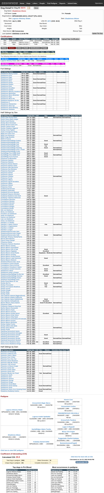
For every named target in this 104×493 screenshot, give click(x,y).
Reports (62, 3)
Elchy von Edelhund (7, 212)
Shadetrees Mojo (6, 97)
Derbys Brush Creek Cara (9, 124)
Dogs (28, 3)
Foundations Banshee (8, 199)
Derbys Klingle (5, 290)
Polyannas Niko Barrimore (9, 167)
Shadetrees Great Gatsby (9, 385)
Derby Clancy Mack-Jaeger (9, 119)
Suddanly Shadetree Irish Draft (11, 196)
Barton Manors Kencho (8, 311)
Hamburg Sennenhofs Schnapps (11, 333)
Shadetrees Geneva (7, 378)
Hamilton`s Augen (7, 229)
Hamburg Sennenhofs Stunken (11, 340)
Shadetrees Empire (7, 84)
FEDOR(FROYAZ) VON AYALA (68, 413)
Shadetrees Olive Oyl (8, 106)
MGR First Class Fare (8, 133)
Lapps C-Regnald (68, 427)
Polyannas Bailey (6, 242)
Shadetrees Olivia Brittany (9, 107)
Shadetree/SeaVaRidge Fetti (10, 144)
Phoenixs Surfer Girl (7, 368)
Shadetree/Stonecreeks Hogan (11, 233)
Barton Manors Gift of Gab (9, 249)
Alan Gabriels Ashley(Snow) (10, 301)
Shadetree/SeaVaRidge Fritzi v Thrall (13, 149)
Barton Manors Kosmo (8, 320)
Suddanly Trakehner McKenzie (11, 197)
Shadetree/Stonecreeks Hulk (10, 235)
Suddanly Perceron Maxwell (10, 192)
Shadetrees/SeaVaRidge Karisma (11, 276)
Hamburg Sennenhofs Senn (10, 336)
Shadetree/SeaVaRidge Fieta (10, 146)
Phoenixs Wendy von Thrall (10, 373)
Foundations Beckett (7, 203)
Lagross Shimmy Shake (21, 18)
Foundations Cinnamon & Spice (11, 267)
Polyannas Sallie (6, 304)
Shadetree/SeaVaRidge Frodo (10, 151)
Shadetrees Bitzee (72, 18)
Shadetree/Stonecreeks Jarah (10, 262)
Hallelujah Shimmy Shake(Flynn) (11, 237)
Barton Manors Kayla (8, 310)
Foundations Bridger (7, 206)
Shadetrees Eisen (6, 79)
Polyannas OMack (7, 180)
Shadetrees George (7, 380)
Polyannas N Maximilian (8, 158)
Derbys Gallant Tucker (8, 324)
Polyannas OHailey (7, 176)
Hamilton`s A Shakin (7, 222)
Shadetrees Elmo (6, 81)
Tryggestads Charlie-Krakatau (68, 438)
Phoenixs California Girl (8, 353)
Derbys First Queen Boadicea (10, 286)
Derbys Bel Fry (6, 283)
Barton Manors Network (8, 260)
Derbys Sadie (5, 294)
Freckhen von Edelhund (8, 213)
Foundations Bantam (7, 201)
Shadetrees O (5, 102)
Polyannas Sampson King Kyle (11, 306)
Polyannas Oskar (6, 187)
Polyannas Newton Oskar (9, 165)
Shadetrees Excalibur (8, 88)
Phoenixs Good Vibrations (9, 361)
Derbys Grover (5, 288)
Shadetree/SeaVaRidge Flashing (11, 148)
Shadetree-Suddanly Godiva (10, 391)
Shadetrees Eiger (6, 77)
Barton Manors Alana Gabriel (10, 302)
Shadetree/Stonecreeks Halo (10, 231)
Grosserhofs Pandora (68, 420)
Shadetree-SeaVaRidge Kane (10, 279)
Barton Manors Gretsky (8, 254)
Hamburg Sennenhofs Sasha (10, 331)
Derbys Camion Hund (8, 126)
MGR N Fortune (6, 139)
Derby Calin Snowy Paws (9, 117)
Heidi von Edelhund (7, 215)
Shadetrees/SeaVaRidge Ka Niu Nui (12, 274)
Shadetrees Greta (6, 387)
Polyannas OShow (7, 185)
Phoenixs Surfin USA (8, 371)
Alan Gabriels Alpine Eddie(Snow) (12, 299)
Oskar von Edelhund (7, 221)
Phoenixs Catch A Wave (8, 355)
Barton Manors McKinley (9, 322)
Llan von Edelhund (7, 219)
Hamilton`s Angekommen (9, 226)
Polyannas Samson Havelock (10, 244)
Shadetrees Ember (7, 82)
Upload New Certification (70, 39)
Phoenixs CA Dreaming (8, 352)
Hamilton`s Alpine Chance (9, 224)
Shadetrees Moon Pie (8, 98)
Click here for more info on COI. (82, 457)
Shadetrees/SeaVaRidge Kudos (11, 278)
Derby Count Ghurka (7, 121)
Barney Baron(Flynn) (7, 238)
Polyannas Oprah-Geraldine (10, 181)
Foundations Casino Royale (10, 263)
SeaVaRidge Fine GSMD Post (10, 155)
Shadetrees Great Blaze (8, 384)
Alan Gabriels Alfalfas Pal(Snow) (11, 297)
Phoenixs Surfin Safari (8, 369)
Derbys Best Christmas (8, 123)
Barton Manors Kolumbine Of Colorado (13, 319)
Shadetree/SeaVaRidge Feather (11, 140)
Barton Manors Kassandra (9, 308)
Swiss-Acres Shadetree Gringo (11, 343)
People (42, 3)
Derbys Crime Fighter (8, 130)
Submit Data (72, 3)
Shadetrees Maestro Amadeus (10, 91)
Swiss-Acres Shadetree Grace (10, 342)
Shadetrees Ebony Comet (9, 73)
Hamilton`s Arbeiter (7, 228)
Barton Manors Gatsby (8, 245)
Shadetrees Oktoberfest (8, 104)
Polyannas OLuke (6, 178)
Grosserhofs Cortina (68, 406)
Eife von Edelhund (7, 210)
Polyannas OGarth (7, 174)
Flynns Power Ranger (8, 240)
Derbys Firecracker (7, 285)
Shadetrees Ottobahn (8, 109)
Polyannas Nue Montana (9, 169)
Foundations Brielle (7, 208)
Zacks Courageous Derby (9, 132)
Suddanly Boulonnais (8, 189)
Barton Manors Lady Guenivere (11, 258)
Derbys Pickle (5, 329)
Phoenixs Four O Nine (8, 357)
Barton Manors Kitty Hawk (9, 317)
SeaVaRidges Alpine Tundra (41, 429)
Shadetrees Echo (6, 75)
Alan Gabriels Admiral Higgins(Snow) (13, 295)
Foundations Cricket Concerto (10, 269)
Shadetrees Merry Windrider (10, 95)
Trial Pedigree (52, 3)
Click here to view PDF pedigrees (12, 450)
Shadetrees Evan (6, 86)
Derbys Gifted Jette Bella (9, 326)
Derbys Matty (5, 292)
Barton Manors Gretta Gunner (10, 256)
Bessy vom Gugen (68, 431)
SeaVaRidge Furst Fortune (9, 156)
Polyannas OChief (7, 172)
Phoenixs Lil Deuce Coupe (9, 366)
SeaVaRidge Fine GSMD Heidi (10, 153)
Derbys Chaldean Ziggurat (9, 128)
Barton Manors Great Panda (10, 253)
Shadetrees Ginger (7, 382)
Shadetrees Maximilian (8, 93)
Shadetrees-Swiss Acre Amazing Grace (13, 389)
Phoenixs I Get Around (8, 364)
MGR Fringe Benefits (7, 137)
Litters (35, 3)
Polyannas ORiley (6, 183)
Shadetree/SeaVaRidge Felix (10, 142)
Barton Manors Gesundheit (9, 247)
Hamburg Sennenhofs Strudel (10, 338)
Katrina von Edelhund (8, 217)
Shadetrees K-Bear (7, 270)
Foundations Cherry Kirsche (10, 265)
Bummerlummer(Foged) (68, 443)
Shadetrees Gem (6, 377)
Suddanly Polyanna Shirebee (10, 194)
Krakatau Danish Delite (41, 442)
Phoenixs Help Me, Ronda (9, 362)
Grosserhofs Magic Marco (41, 403)
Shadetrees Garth (6, 375)
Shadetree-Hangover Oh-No (10, 100)
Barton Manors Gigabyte (9, 251)
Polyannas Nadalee (7, 160)
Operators (99, 3)
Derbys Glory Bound (7, 327)
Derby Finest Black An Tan (9, 281)
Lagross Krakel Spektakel (41, 416)
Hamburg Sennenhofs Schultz (10, 335)
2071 (49, 21)
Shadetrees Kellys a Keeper (10, 272)
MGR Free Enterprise (7, 135)
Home (22, 3)
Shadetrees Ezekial (7, 90)
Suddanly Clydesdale (8, 190)
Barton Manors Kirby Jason (10, 315)
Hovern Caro (68, 399)
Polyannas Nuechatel (8, 171)
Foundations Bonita (7, 205)
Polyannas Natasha (7, 162)
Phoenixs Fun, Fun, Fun (8, 359)
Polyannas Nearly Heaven (9, 164)
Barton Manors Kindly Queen (10, 313)
